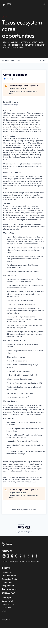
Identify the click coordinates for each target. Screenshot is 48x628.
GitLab (4, 611)
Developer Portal (8, 604)
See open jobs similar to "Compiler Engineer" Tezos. (24, 92)
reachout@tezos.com (33, 561)
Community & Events (9, 579)
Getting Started (7, 601)
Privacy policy (19, 532)
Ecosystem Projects (9, 576)
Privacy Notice (6, 619)
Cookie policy (28, 532)
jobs (12, 60)
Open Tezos (6, 608)
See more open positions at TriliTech (24, 510)
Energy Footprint (8, 586)
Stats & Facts (7, 582)
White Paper (6, 598)
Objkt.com (6, 155)
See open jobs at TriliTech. (17, 88)
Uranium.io (17, 150)
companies (5, 60)
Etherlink (21, 143)
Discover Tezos (7, 572)
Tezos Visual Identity (9, 589)
